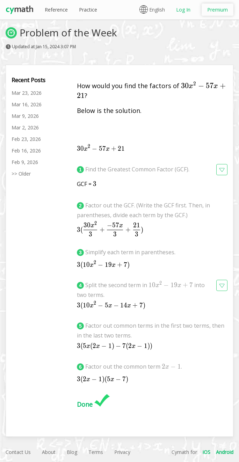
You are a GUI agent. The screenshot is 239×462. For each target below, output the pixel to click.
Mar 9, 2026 (25, 116)
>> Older (21, 173)
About (49, 452)
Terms (95, 452)
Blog (72, 452)
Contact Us (18, 452)
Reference (56, 9)
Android (224, 452)
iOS (206, 452)
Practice (88, 9)
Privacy (122, 452)
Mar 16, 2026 (27, 104)
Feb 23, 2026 (26, 139)
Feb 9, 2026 (25, 162)
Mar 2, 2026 (25, 127)
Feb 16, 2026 (26, 150)
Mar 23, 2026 (27, 93)
